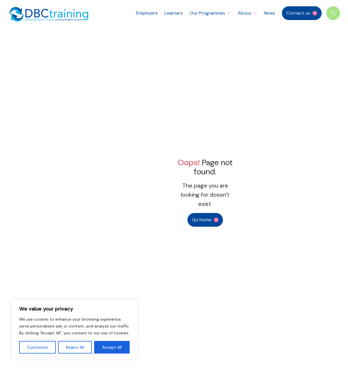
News (269, 13)
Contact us (298, 13)
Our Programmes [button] (210, 13)
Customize (37, 347)
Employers (147, 13)
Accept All (112, 347)
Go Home (201, 220)
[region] (74, 329)
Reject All (75, 347)
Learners (174, 13)
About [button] (247, 13)
